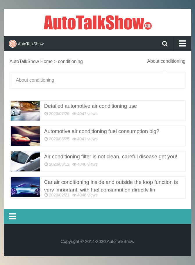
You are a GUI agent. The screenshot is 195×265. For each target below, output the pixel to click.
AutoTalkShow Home (31, 61)
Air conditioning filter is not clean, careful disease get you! (110, 157)
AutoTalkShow (97, 22)
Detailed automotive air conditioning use (90, 106)
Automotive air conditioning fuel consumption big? (101, 131)
